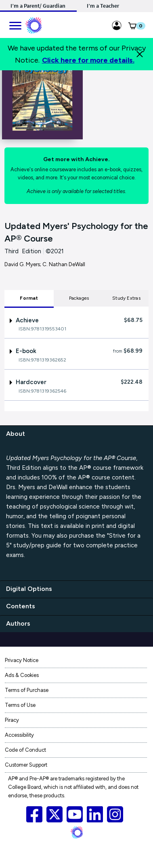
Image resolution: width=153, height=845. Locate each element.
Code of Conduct (25, 750)
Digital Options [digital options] (29, 589)
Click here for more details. (88, 60)
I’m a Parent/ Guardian (37, 5)
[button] (132, 27)
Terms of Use (20, 705)
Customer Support (26, 765)
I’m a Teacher (103, 5)
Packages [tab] (79, 298)
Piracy (12, 720)
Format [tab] (29, 298)
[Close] (139, 54)
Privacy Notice (21, 660)
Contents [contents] (20, 606)
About (15, 433)
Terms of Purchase (26, 690)
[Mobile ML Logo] (33, 24)
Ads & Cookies (22, 675)
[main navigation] (15, 24)
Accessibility (19, 735)
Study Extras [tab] (126, 298)
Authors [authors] (18, 623)
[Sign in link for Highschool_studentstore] (117, 24)
